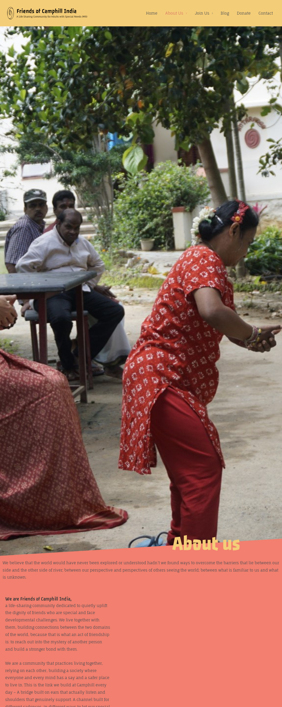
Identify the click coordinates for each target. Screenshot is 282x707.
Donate (244, 13)
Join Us (202, 13)
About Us (174, 13)
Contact (265, 13)
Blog (225, 13)
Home (151, 13)
